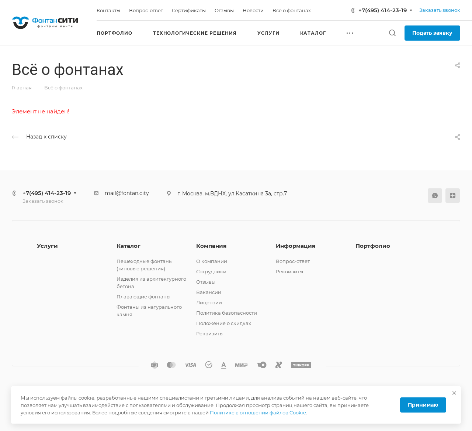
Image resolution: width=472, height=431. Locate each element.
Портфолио (372, 245)
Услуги (47, 245)
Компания (211, 245)
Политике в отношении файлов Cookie (258, 412)
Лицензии (209, 302)
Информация (295, 245)
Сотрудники (211, 271)
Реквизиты (209, 333)
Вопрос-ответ (293, 261)
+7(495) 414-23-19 (382, 10)
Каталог (128, 245)
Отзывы (205, 282)
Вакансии (208, 292)
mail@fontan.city (127, 193)
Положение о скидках (223, 323)
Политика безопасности (226, 313)
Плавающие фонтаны (143, 297)
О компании (211, 261)
